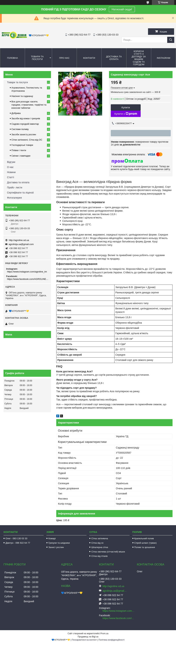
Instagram (163, 58)
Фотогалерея (14, 197)
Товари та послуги (37, 58)
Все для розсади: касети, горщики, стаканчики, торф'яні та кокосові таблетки (28, 104)
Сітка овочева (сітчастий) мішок (108, 551)
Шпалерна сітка (99, 547)
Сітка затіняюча (99, 538)
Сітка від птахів (99, 556)
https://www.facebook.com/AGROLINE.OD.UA (27, 279)
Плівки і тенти (18, 150)
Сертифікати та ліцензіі (20, 192)
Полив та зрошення (144, 547)
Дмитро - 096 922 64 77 (17, 543)
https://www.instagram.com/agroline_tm (27, 271)
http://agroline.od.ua (19, 240)
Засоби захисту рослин (23, 134)
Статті (10, 177)
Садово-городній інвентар (25, 124)
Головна (12, 58)
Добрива (16, 113)
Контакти (89, 58)
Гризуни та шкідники (59, 543)
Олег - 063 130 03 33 (16, 538)
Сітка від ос (97, 543)
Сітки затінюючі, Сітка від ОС (26, 139)
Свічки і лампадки (20, 155)
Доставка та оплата (114, 58)
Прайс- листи (14, 187)
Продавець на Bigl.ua (88, 636)
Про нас (64, 58)
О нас (10, 167)
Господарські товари (22, 145)
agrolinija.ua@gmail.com (21, 244)
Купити (125, 107)
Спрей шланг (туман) (145, 543)
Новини (11, 172)
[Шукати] (170, 40)
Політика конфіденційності (111, 640)
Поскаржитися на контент (84, 640)
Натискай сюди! (122, 9)
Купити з (125, 113)
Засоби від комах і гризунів (25, 118)
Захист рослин (56, 547)
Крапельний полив (144, 538)
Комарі (52, 538)
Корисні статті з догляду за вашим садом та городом (139, 58)
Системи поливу (20, 129)
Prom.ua (104, 633)
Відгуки (11, 162)
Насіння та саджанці (22, 96)
